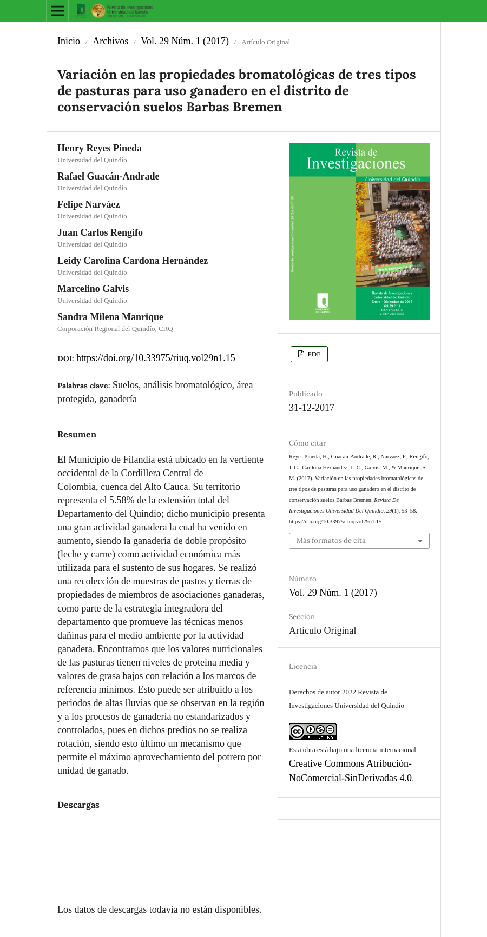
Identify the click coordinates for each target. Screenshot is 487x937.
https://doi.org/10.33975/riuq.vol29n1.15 (155, 358)
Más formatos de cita (331, 540)
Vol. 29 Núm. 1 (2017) (185, 41)
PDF (313, 354)
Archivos (110, 41)
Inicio (68, 41)
